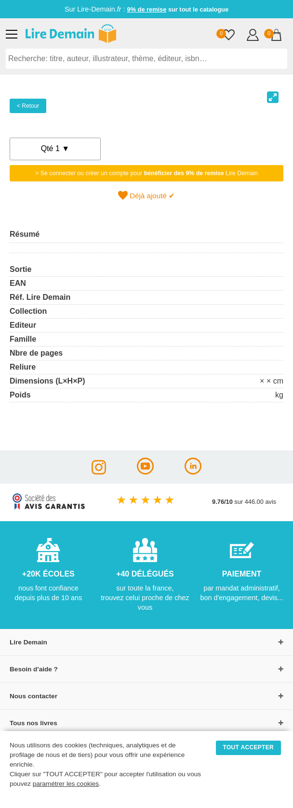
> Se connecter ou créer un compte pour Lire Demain (146, 173)
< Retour (28, 106)
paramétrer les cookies (66, 783)
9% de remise (147, 9)
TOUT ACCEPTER (248, 747)
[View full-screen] (273, 97)
